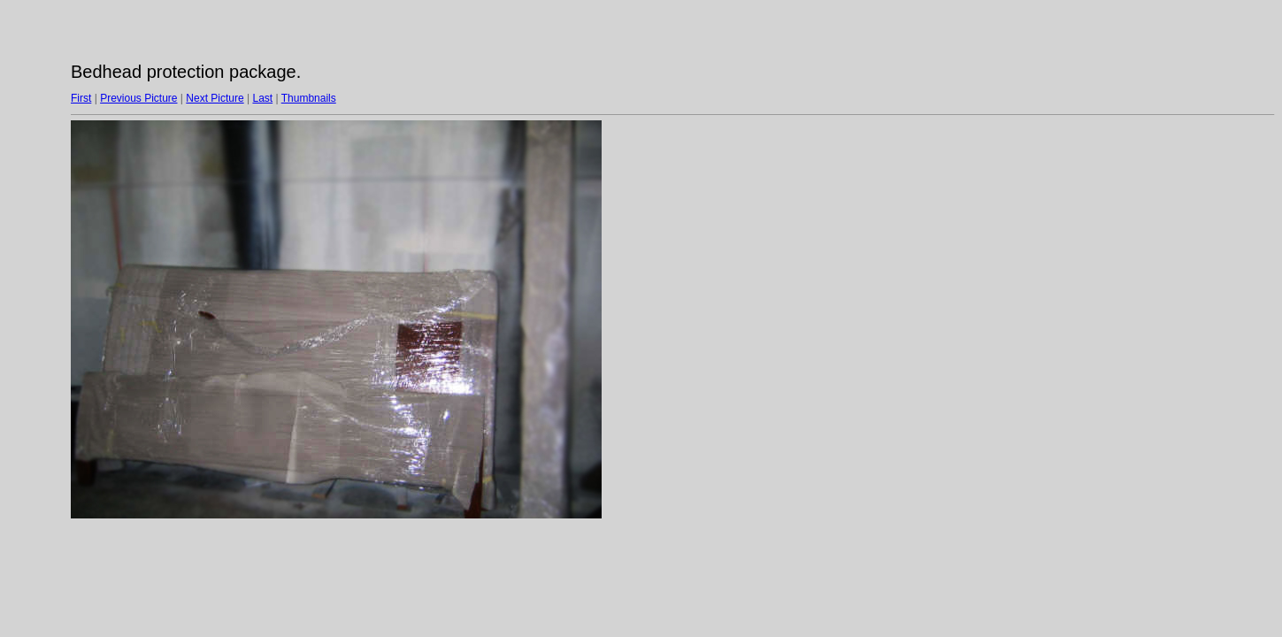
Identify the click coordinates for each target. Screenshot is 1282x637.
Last (262, 98)
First (81, 98)
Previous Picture (138, 98)
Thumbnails (308, 98)
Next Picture (214, 98)
